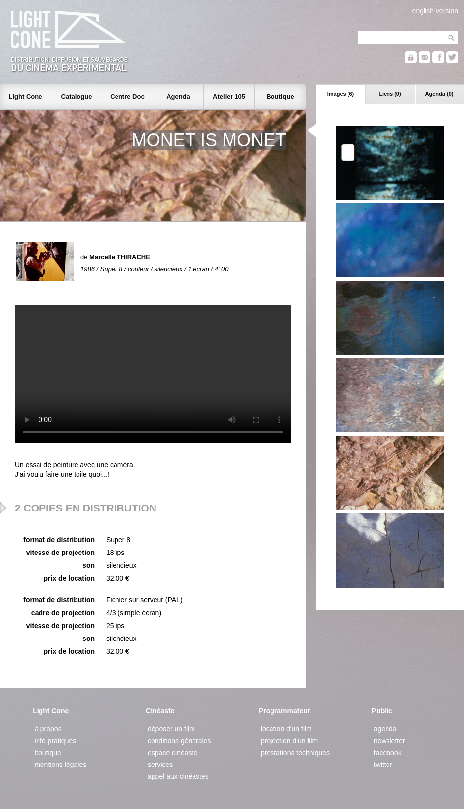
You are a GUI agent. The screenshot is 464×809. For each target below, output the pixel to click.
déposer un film (171, 729)
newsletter (389, 741)
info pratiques (55, 741)
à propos (48, 729)
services (160, 764)
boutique (48, 753)
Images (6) (340, 94)
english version (435, 11)
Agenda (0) (439, 94)
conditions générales (179, 741)
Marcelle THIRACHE (119, 257)
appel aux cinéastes (178, 776)
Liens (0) (390, 94)
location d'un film (286, 729)
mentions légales (60, 764)
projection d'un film (289, 741)
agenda (385, 729)
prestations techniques (295, 753)
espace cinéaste (172, 753)
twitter (383, 764)
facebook (388, 753)
